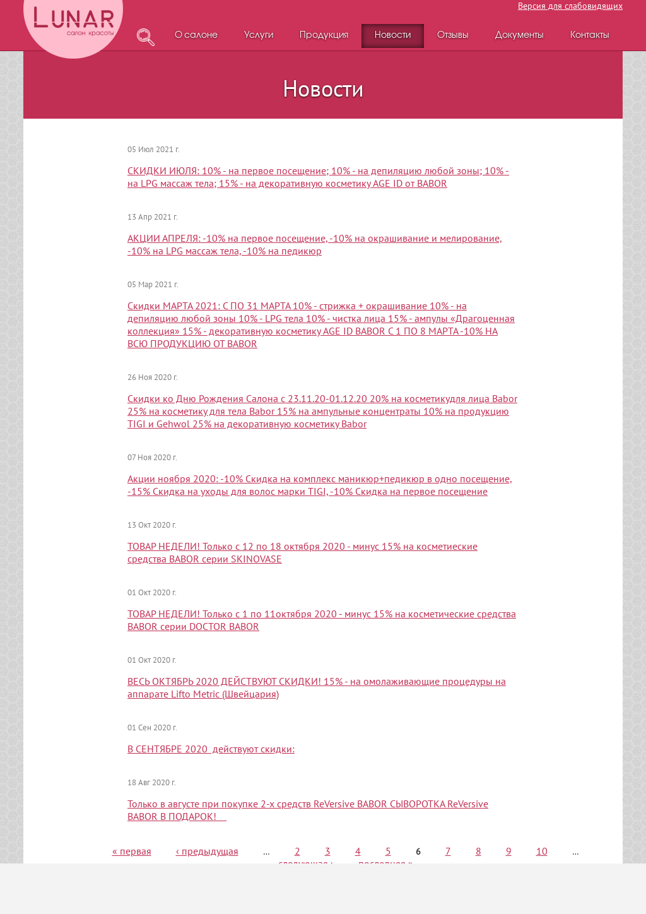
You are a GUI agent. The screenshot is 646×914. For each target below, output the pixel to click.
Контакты (589, 36)
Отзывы (453, 36)
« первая (131, 851)
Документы (519, 36)
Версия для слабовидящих (570, 5)
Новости (393, 36)
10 (542, 851)
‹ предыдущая (207, 851)
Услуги (258, 36)
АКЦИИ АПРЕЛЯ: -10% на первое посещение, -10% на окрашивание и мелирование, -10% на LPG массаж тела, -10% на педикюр (314, 244)
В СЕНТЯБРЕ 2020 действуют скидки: (211, 748)
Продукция (324, 36)
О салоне (196, 36)
